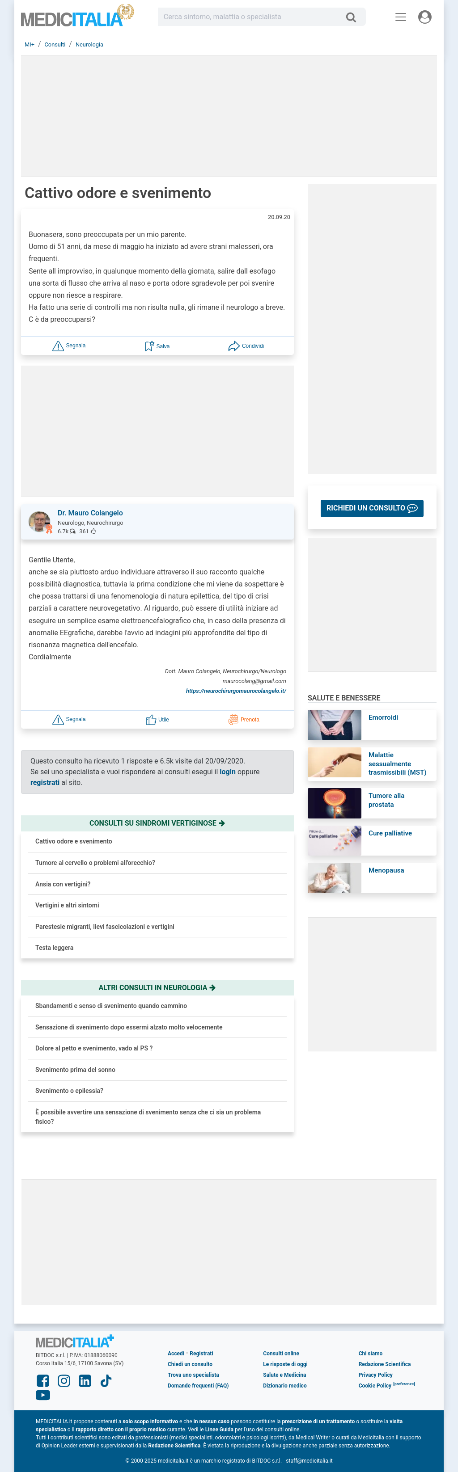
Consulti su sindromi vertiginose (157, 823)
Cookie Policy (375, 1386)
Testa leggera (54, 947)
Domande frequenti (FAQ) (198, 1386)
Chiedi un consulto (190, 1364)
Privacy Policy (376, 1375)
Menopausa (386, 870)
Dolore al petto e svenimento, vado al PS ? (94, 1048)
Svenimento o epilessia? (69, 1090)
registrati (44, 782)
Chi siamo (371, 1353)
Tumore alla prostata (387, 800)
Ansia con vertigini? (62, 884)
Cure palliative (390, 833)
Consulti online (281, 1353)
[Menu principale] (401, 16)
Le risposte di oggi (285, 1364)
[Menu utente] (425, 16)
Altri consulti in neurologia (157, 987)
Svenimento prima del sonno (75, 1069)
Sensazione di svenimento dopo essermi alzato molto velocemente (128, 1027)
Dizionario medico (284, 1386)
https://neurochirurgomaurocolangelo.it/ (236, 690)
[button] (69, 345)
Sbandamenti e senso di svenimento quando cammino (111, 1005)
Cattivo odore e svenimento (73, 841)
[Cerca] (354, 17)
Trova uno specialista (193, 1375)
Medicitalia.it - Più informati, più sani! (78, 18)
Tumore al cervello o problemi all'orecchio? (95, 862)
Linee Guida (219, 1429)
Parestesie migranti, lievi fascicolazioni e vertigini (104, 926)
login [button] (228, 772)
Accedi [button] (176, 1353)
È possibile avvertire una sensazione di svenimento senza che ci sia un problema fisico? (148, 1117)
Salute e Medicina (284, 1375)
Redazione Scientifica (385, 1364)
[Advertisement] (229, 1242)
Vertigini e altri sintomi (67, 905)
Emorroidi (383, 717)
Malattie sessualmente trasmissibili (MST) (398, 764)
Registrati (201, 1353)
